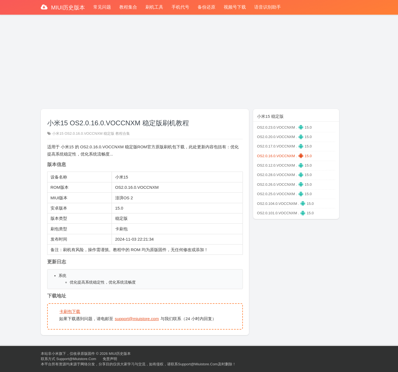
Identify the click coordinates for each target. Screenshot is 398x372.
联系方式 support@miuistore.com (68, 359)
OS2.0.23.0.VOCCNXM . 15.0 (284, 127)
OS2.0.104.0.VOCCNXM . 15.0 (285, 204)
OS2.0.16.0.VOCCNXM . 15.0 (284, 156)
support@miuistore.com (137, 318)
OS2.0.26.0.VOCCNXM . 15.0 (284, 184)
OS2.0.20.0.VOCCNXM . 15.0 (284, 137)
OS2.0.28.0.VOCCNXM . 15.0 (284, 175)
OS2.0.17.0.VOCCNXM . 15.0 (284, 146)
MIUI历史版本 (67, 7)
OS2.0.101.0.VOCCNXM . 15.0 (285, 213)
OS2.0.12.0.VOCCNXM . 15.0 (284, 165)
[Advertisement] (199, 59)
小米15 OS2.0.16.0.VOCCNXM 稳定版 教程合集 (91, 133)
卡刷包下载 (69, 311)
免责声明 (110, 359)
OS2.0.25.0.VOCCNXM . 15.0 (284, 194)
